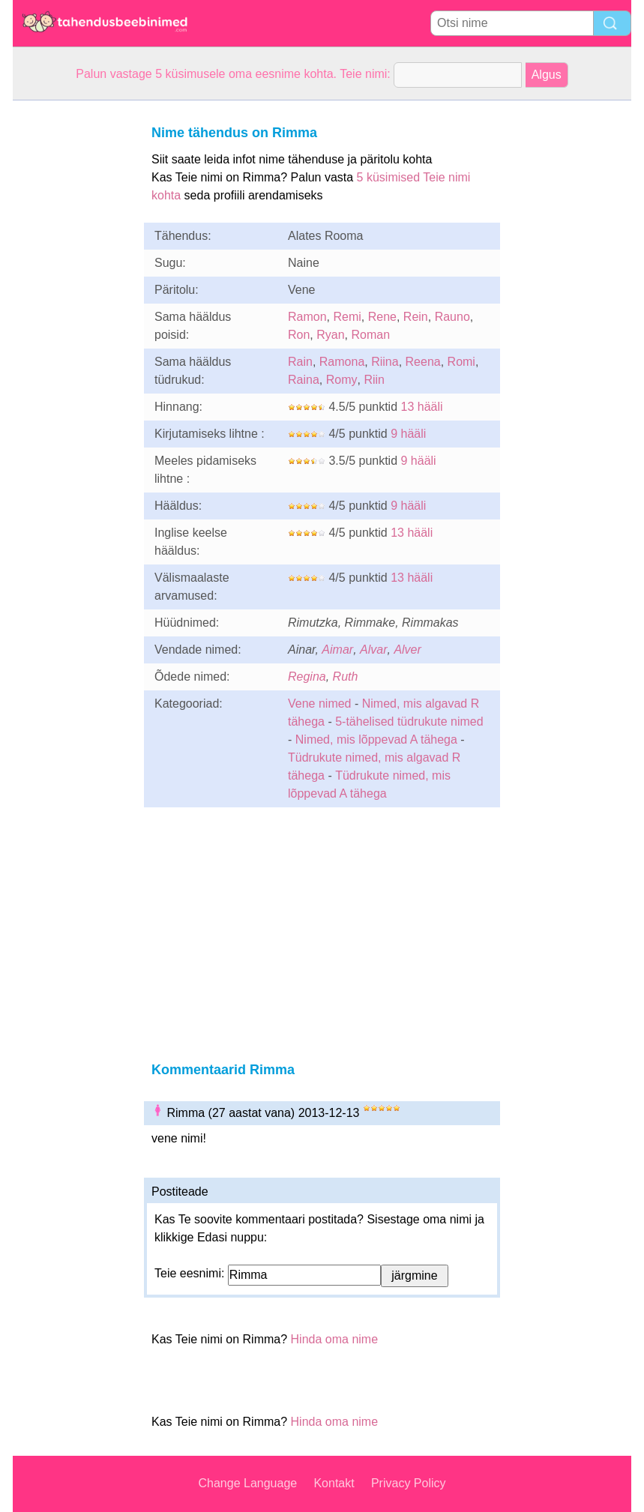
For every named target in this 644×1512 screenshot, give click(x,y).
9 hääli (408, 433)
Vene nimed (320, 703)
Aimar (337, 649)
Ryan (330, 334)
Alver (407, 649)
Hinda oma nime (335, 1339)
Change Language (248, 1483)
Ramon (307, 316)
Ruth (345, 676)
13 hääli (422, 406)
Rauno (452, 316)
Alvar (373, 649)
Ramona (341, 361)
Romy (342, 379)
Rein (415, 316)
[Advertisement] (73, 325)
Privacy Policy (408, 1483)
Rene (382, 316)
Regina (307, 676)
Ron (299, 334)
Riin (374, 379)
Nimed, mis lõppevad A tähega (376, 739)
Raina (303, 379)
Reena (423, 361)
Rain (300, 361)
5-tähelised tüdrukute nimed (409, 721)
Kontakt (333, 1483)
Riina (384, 361)
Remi (347, 316)
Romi (461, 361)
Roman (371, 334)
